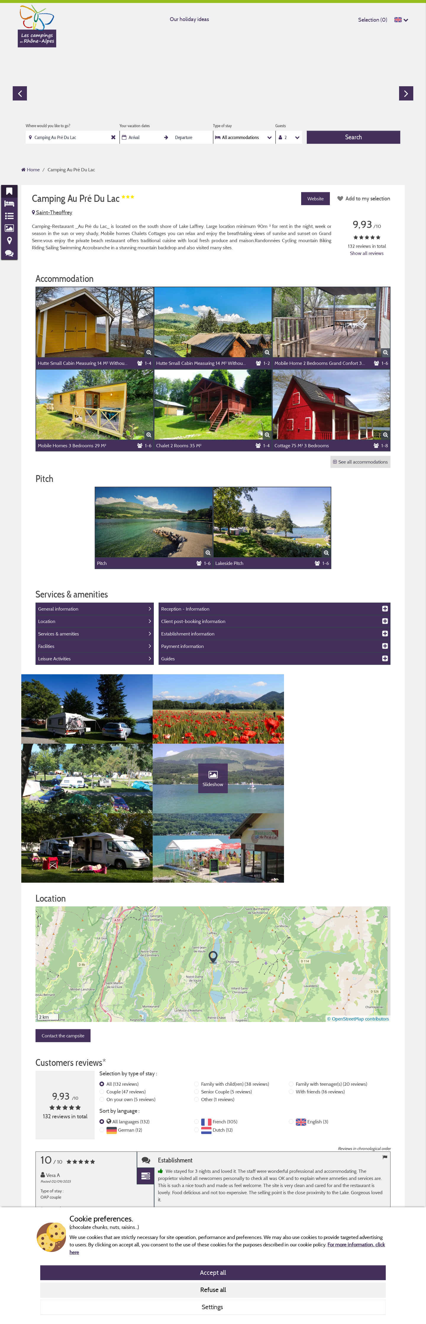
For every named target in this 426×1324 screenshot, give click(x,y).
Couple (126, 1025)
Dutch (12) (223, 1064)
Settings (213, 1307)
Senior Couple (226, 1025)
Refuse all (213, 1289)
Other (217, 1033)
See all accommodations (360, 462)
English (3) (317, 1055)
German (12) (130, 1064)
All (122, 1018)
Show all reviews (367, 253)
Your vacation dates (135, 125)
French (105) (225, 1055)
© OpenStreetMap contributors (358, 953)
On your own (130, 1033)
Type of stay (222, 125)
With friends (320, 1025)
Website (315, 199)
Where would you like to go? (48, 125)
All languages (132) (130, 1055)
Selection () (372, 19)
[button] (213, 891)
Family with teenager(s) (331, 1018)
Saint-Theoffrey (52, 212)
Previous (20, 93)
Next (406, 93)
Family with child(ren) (235, 1018)
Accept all (213, 1272)
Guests (280, 125)
